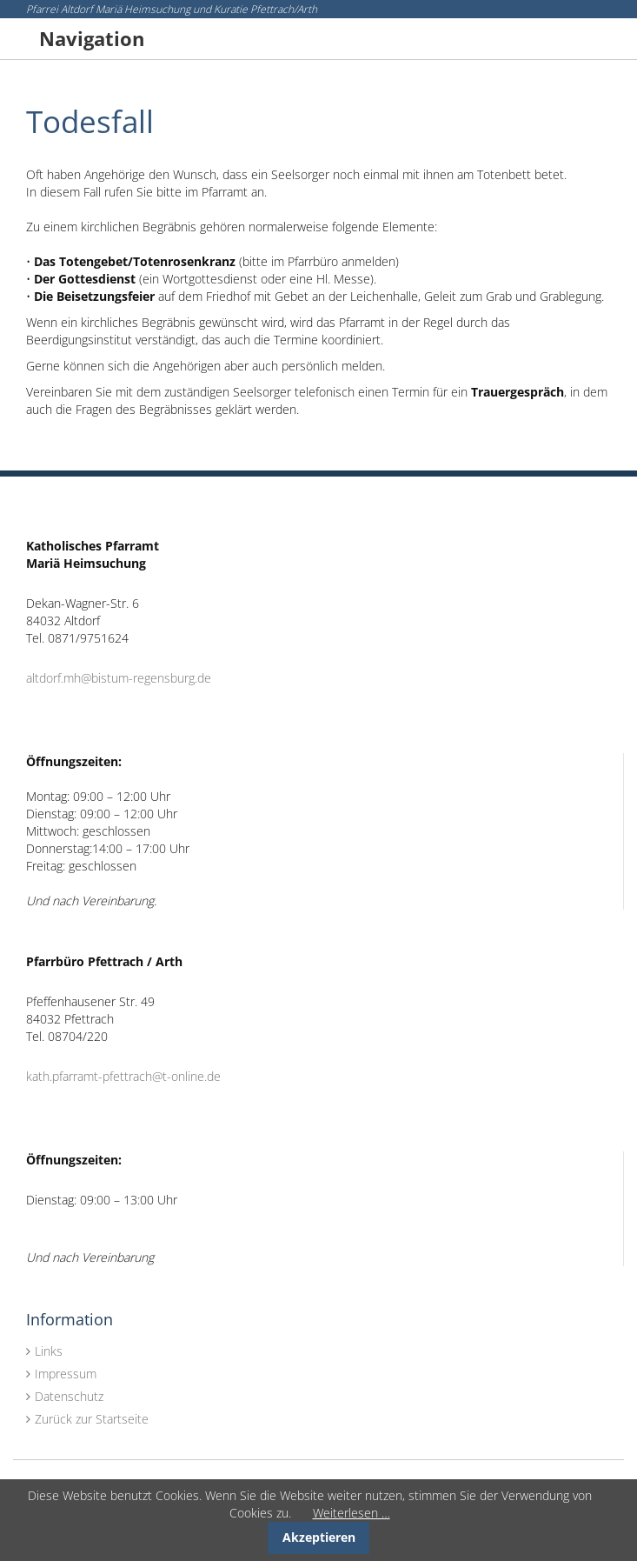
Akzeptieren (318, 1537)
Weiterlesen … (351, 1512)
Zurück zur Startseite (92, 1419)
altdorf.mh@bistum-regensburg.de (118, 678)
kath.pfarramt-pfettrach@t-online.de (123, 1076)
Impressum (65, 1373)
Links (49, 1351)
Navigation (91, 38)
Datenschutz (69, 1396)
